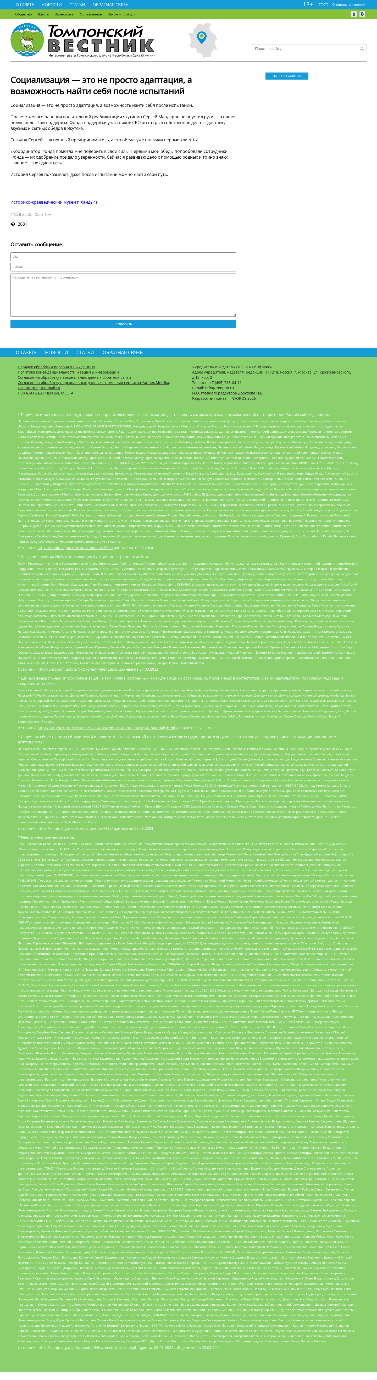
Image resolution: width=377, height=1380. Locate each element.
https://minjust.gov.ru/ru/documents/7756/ (75, 555)
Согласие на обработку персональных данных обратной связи (74, 385)
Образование (91, 14)
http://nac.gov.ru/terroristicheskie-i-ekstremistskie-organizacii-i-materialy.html (106, 735)
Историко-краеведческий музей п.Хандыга (54, 202)
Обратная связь (110, 5)
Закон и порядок (121, 14)
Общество (23, 14)
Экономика (64, 14)
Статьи (77, 5)
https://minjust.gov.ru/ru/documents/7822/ (75, 836)
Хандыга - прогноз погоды (309, 34)
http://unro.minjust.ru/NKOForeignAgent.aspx (77, 677)
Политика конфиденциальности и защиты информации (68, 379)
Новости (52, 5)
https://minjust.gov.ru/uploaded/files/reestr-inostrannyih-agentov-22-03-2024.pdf (108, 1355)
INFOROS (238, 406)
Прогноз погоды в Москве (308, 39)
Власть (43, 14)
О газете (25, 5)
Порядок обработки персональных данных (56, 374)
